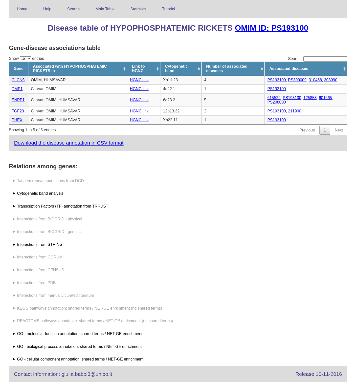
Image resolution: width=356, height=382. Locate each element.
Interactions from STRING (40, 244)
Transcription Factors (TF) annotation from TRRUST (62, 206)
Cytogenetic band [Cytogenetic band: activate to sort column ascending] (176, 68)
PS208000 (276, 102)
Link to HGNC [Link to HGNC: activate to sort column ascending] (138, 68)
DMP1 (17, 89)
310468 (315, 80)
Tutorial (168, 9)
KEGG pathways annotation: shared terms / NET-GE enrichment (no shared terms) (89, 308)
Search (73, 9)
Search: (317, 59)
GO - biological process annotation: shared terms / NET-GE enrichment (79, 346)
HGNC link (139, 80)
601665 (325, 98)
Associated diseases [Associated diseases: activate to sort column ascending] (288, 68)
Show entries (26, 58)
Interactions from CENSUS (40, 270)
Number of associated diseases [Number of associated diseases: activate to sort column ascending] (226, 68)
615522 (273, 98)
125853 (309, 98)
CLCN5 (18, 80)
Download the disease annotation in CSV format (69, 143)
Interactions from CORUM (40, 257)
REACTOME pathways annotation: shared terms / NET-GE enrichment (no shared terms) (95, 321)
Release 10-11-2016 (318, 374)
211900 (294, 111)
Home (22, 9)
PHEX (17, 120)
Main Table (104, 9)
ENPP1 (18, 100)
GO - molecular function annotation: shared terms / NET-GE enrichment (79, 334)
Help (47, 9)
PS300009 (297, 80)
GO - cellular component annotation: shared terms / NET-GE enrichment (80, 359)
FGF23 (18, 111)
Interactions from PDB (36, 283)
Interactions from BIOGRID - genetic (49, 232)
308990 (330, 80)
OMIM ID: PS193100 (271, 27)
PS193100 (276, 80)
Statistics (138, 9)
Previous (307, 130)
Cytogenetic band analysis (40, 193)
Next (339, 130)
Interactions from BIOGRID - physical (49, 219)
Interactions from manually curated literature (55, 295)
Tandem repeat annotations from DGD (50, 181)
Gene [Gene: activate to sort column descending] (18, 68)
